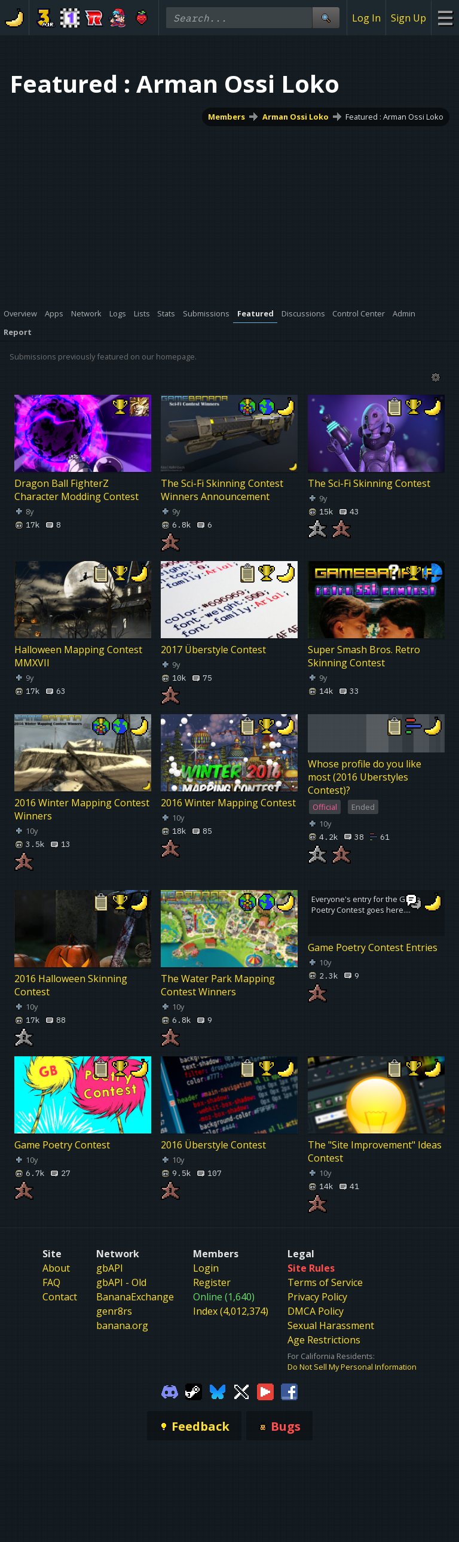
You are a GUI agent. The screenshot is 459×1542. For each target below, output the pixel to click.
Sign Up (408, 18)
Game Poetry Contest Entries (372, 947)
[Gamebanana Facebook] (289, 1390)
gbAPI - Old (121, 1282)
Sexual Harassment (330, 1325)
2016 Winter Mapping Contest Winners (81, 809)
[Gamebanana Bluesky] (217, 1390)
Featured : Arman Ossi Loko (394, 116)
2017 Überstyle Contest (213, 649)
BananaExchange (135, 1296)
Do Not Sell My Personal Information (352, 1366)
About (56, 1268)
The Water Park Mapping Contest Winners (218, 985)
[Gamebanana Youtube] (265, 1390)
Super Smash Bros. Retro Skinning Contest (364, 656)
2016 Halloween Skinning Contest (70, 985)
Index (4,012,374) (230, 1311)
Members (226, 116)
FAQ (51, 1282)
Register (212, 1282)
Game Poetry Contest (62, 1144)
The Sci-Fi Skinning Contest (369, 483)
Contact (59, 1296)
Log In (366, 18)
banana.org (122, 1325)
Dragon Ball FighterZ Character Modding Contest (76, 490)
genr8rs (114, 1311)
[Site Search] (325, 17)
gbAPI (109, 1268)
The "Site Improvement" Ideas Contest (375, 1151)
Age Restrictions (323, 1339)
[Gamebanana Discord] (169, 1390)
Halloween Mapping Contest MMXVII (78, 656)
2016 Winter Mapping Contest (228, 802)
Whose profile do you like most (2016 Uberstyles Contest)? (364, 777)
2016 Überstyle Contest (213, 1144)
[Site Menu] (445, 17)
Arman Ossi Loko (295, 116)
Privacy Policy (317, 1296)
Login (206, 1268)
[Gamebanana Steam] (193, 1390)
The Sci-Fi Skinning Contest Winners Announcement (222, 490)
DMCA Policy (315, 1311)
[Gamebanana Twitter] (241, 1390)
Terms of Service (325, 1282)
